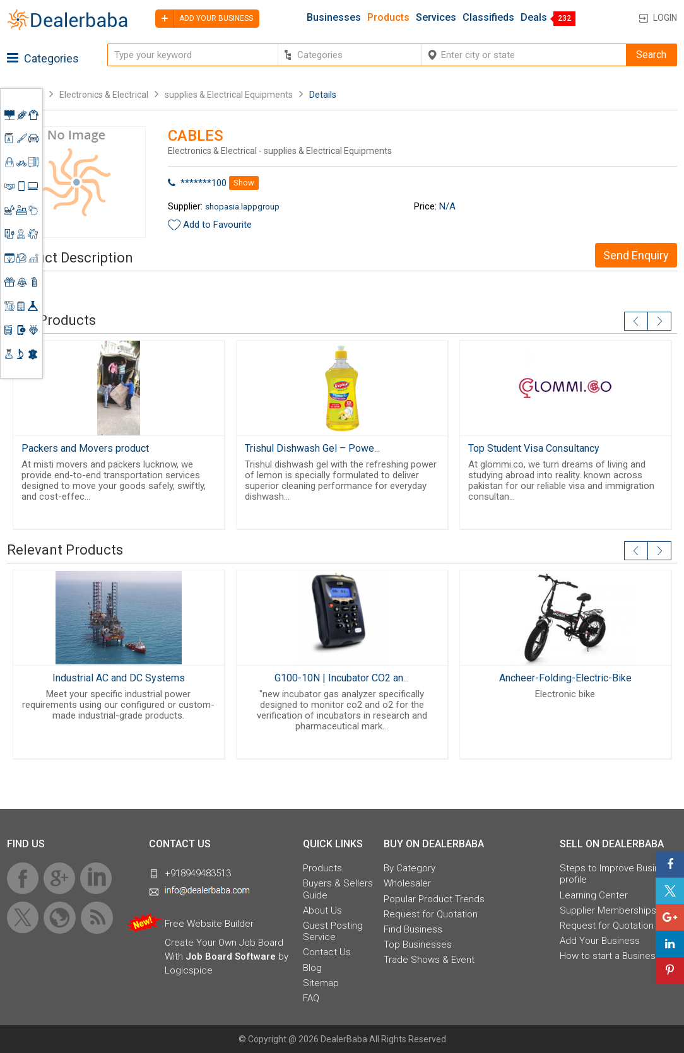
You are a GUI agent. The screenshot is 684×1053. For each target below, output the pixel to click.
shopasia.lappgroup (242, 206)
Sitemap (321, 983)
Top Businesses (418, 944)
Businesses (334, 17)
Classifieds (488, 17)
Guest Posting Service (333, 931)
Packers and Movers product (85, 448)
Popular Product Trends (434, 899)
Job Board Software (231, 956)
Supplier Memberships (608, 910)
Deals (534, 17)
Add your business (204, 18)
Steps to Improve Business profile (617, 873)
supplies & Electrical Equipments (229, 95)
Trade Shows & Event (429, 959)
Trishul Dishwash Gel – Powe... (312, 448)
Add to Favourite (217, 224)
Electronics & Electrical (103, 95)
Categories (43, 58)
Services (436, 17)
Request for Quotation (431, 914)
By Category (409, 868)
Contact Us (327, 952)
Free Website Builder (209, 923)
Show (243, 182)
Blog (312, 968)
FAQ (311, 998)
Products (388, 17)
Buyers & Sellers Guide (338, 889)
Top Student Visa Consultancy (533, 448)
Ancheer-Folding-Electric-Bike (565, 678)
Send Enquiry (636, 255)
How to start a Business (610, 956)
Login (665, 18)
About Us (322, 910)
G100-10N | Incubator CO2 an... (341, 678)
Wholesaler (407, 883)
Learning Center (594, 895)
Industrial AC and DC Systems (118, 678)
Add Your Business (600, 940)
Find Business (413, 929)
